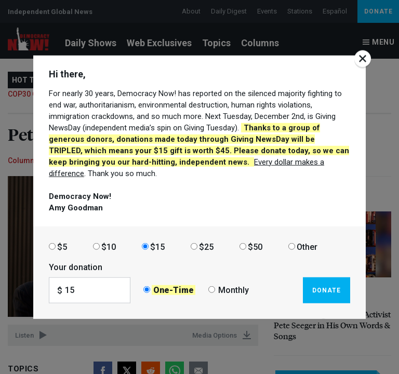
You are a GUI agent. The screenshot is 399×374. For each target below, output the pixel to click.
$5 (62, 246)
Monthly (233, 290)
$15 (157, 246)
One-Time (173, 290)
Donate (326, 289)
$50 (255, 246)
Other (307, 246)
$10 (108, 246)
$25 (206, 246)
